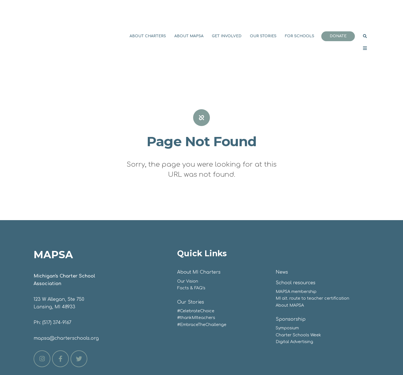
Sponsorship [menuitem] (291, 275)
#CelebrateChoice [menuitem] (195, 266)
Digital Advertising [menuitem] (294, 297)
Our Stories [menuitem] (263, 14)
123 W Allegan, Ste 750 (59, 255)
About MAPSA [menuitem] (188, 14)
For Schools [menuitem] (299, 14)
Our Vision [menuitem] (187, 237)
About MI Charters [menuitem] (199, 227)
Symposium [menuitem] (287, 283)
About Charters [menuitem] (148, 14)
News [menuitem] (282, 227)
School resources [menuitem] (295, 238)
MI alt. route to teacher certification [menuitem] (312, 254)
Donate (338, 14)
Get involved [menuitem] (227, 14)
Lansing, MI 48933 (54, 262)
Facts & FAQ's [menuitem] (191, 243)
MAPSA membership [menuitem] (296, 247)
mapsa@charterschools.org (66, 294)
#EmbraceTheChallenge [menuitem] (201, 280)
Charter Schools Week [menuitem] (298, 290)
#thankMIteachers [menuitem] (196, 273)
